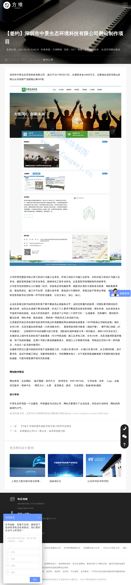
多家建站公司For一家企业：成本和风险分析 (42, 432)
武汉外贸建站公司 (52, 549)
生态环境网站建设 (110, 50)
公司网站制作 (92, 50)
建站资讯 (35, 60)
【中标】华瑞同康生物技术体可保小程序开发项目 (45, 427)
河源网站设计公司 (91, 549)
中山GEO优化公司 (111, 549)
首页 (24, 60)
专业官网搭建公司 (72, 549)
